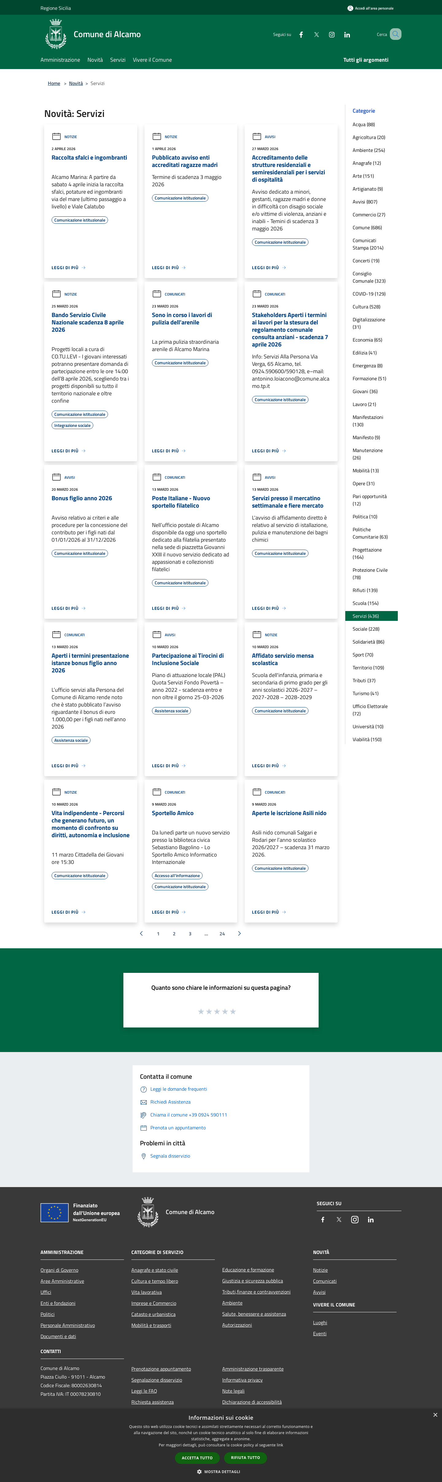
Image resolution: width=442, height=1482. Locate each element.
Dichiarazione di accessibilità (252, 1402)
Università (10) (368, 726)
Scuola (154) (365, 603)
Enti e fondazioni (58, 1303)
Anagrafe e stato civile (154, 1270)
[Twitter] (309, 34)
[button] (221, 1471)
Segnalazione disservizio (156, 1379)
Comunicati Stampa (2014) (368, 244)
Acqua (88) (364, 124)
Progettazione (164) (367, 553)
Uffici (46, 1292)
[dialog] (221, 1445)
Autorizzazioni (237, 1325)
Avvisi (263, 137)
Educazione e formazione (248, 1269)
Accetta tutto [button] (197, 1458)
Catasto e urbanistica (153, 1314)
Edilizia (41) (365, 352)
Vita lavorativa (146, 1292)
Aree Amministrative (62, 1281)
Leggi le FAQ (144, 1391)
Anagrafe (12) (367, 163)
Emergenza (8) (367, 365)
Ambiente (232, 1302)
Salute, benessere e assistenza (254, 1314)
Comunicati (168, 294)
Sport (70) (363, 654)
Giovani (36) (365, 391)
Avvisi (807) (365, 201)
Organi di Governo (59, 1270)
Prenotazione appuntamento (161, 1368)
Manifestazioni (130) (368, 420)
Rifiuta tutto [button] (245, 1457)
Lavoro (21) (364, 404)
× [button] (435, 1415)
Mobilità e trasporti (151, 1325)
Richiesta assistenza (152, 1402)
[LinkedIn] (339, 34)
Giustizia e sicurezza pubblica (252, 1280)
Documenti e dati (58, 1336)
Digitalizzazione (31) (369, 323)
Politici (48, 1314)
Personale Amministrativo (68, 1325)
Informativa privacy (242, 1379)
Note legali (233, 1391)
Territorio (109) (368, 667)
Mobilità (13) (366, 470)
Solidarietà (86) (368, 641)
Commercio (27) (369, 214)
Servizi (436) (366, 616)
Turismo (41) (365, 693)
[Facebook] (293, 34)
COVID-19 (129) (369, 293)
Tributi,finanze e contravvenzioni (256, 1291)
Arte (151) (363, 176)
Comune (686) (367, 227)
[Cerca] (394, 34)
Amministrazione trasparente (253, 1368)
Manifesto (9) (366, 437)
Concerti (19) (366, 260)
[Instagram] (324, 34)
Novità (76, 83)
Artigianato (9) (368, 188)
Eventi (320, 1333)
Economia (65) (367, 339)
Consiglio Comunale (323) (369, 277)
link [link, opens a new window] (280, 1445)
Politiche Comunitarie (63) (370, 533)
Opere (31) (363, 483)
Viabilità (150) (367, 739)
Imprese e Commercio (153, 1303)
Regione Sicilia (56, 8)
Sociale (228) (366, 629)
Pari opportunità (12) (370, 500)
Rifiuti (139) (365, 590)
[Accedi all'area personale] (370, 8)
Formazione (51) (369, 378)
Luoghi (320, 1322)
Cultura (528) (366, 306)
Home (54, 83)
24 (222, 933)
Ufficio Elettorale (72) (370, 709)
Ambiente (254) (369, 150)
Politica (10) (365, 516)
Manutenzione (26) (368, 454)
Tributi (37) (364, 680)
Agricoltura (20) (369, 137)
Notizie (64, 137)
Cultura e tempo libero (154, 1281)
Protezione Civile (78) (370, 573)
